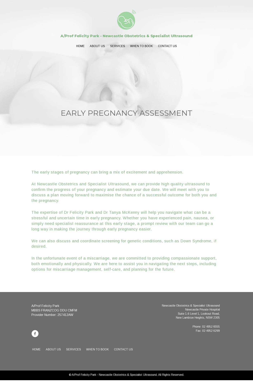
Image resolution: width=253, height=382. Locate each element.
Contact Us (167, 46)
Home (80, 46)
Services (117, 46)
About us (97, 46)
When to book (141, 46)
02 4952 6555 (211, 326)
